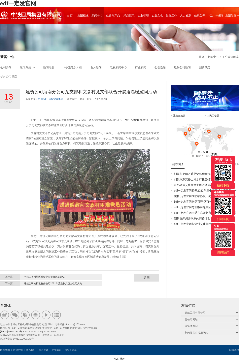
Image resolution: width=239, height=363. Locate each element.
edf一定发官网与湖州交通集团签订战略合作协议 (203, 224)
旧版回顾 (234, 349)
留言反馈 (43, 349)
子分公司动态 (230, 56)
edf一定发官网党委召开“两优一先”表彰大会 (200, 201)
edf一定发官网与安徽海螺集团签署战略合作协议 (203, 207)
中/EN (219, 15)
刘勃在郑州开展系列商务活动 (192, 218)
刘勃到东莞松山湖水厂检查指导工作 (196, 179)
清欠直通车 (71, 349)
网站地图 (5, 349)
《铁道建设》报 (72, 67)
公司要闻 (6, 67)
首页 (201, 56)
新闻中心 (213, 56)
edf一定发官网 (18, 3)
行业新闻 (140, 67)
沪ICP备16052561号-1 (12, 331)
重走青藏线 (179, 115)
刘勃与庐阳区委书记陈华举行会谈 (195, 173)
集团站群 (230, 15)
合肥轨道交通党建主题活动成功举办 (196, 185)
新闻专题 (48, 67)
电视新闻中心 (118, 67)
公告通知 (160, 67)
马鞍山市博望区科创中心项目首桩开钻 (44, 276)
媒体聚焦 (27, 67)
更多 (236, 164)
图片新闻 (96, 67)
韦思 (91, 349)
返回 (146, 277)
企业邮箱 (56, 349)
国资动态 (204, 67)
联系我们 (31, 349)
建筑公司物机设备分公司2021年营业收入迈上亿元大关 (53, 283)
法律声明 (18, 349)
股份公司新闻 (182, 67)
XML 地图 (119, 358)
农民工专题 (213, 115)
